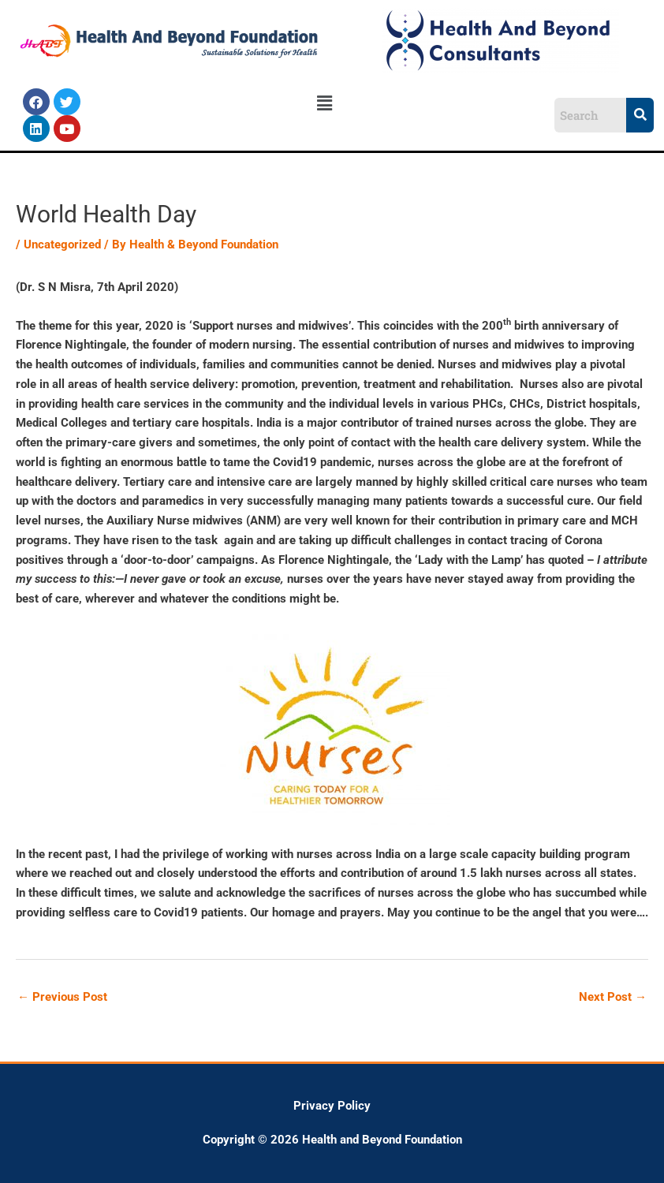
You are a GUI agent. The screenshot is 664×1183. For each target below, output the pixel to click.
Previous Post (62, 997)
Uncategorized (62, 244)
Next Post (613, 997)
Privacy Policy (332, 1106)
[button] (324, 103)
